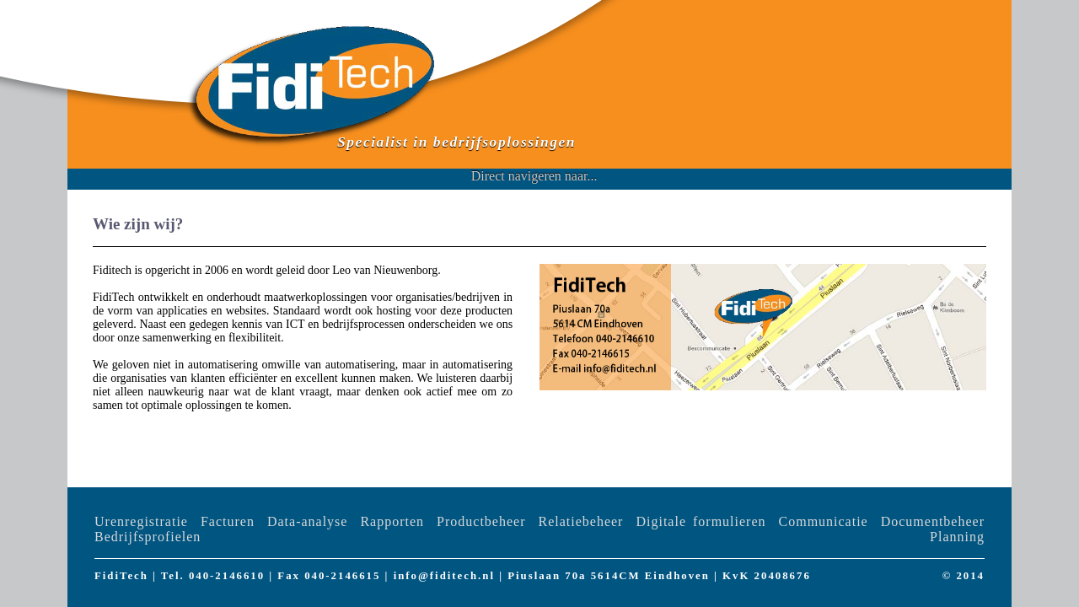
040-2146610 (227, 576)
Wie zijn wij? (138, 224)
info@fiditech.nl (444, 576)
